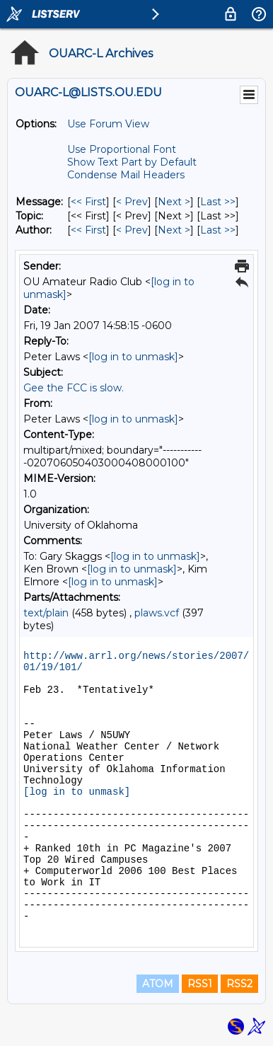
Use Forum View (108, 123)
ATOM (157, 983)
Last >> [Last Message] (218, 201)
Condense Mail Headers (126, 174)
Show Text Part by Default (132, 162)
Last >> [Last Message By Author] (218, 230)
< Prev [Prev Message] (132, 201)
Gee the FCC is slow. (73, 387)
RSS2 (239, 983)
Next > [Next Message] (174, 201)
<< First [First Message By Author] (88, 230)
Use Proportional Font (121, 149)
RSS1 (199, 983)
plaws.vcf (156, 613)
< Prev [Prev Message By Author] (132, 230)
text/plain (46, 613)
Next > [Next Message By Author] (174, 230)
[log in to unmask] (133, 356)
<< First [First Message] (88, 201)
